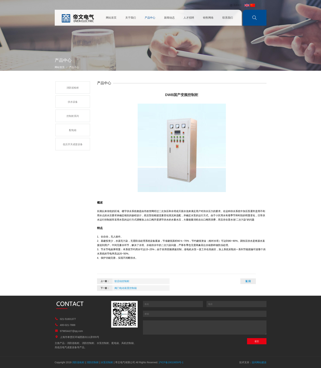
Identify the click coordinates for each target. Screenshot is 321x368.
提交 (257, 341)
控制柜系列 (73, 116)
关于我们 (130, 17)
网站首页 (111, 17)
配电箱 (72, 130)
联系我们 (227, 17)
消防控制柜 (92, 362)
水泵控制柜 (107, 362)
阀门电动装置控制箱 (126, 288)
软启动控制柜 (122, 281)
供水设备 (73, 101)
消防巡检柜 (73, 87)
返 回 (248, 281)
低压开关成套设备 (73, 144)
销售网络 (208, 17)
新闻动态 (169, 17)
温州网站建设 (259, 362)
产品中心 (150, 17)
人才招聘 (189, 17)
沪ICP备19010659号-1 (171, 362)
